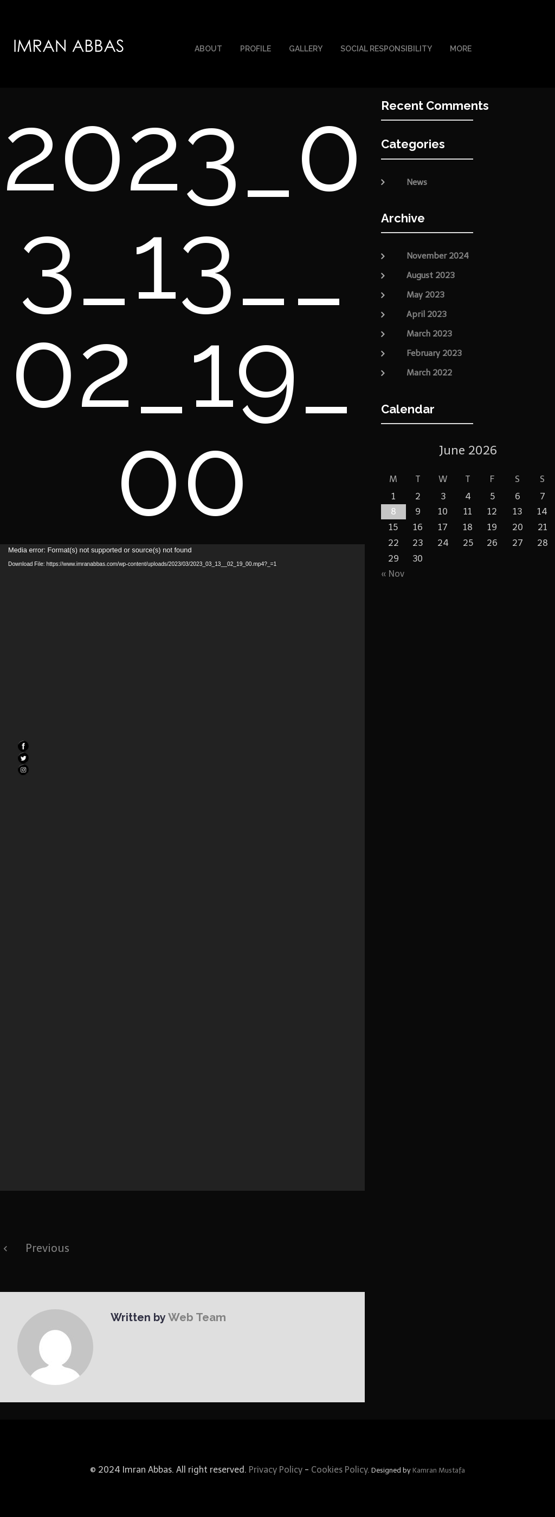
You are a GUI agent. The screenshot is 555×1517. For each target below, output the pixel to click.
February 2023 (434, 350)
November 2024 (437, 253)
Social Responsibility (386, 47)
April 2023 (426, 311)
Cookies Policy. (340, 1467)
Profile (255, 47)
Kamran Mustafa (438, 1467)
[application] (182, 865)
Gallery (305, 47)
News (416, 179)
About (208, 47)
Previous (47, 1245)
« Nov (392, 571)
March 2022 (429, 370)
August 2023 (430, 273)
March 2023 (429, 331)
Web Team (195, 1314)
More (461, 47)
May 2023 (425, 292)
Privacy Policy (274, 1467)
